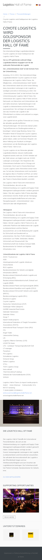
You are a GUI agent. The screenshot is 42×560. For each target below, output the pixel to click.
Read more (9, 517)
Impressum (8, 553)
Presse (12, 14)
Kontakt (35, 553)
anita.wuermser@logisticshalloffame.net (17, 393)
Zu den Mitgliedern (11, 477)
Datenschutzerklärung (22, 553)
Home (5, 14)
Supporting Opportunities (18, 485)
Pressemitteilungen (24, 14)
